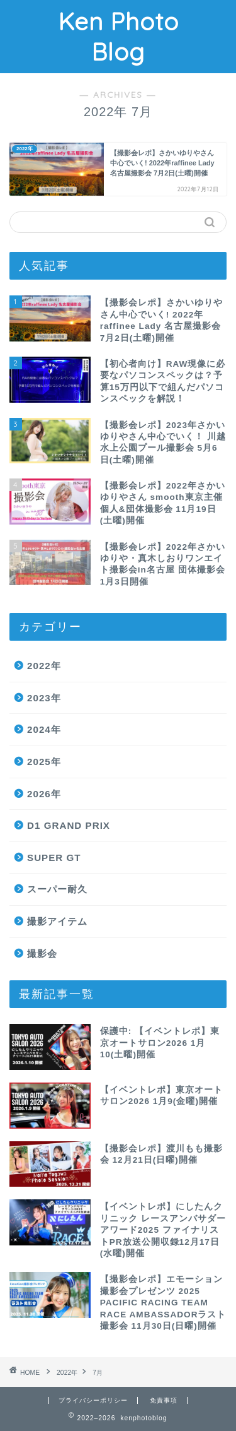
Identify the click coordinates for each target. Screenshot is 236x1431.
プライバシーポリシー (93, 1400)
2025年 (44, 761)
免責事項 (163, 1400)
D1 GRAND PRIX (68, 825)
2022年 (44, 665)
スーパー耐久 (57, 889)
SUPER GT (54, 857)
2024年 (44, 729)
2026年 (44, 793)
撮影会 (42, 953)
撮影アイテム (57, 921)
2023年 (44, 697)
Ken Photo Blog (118, 36)
